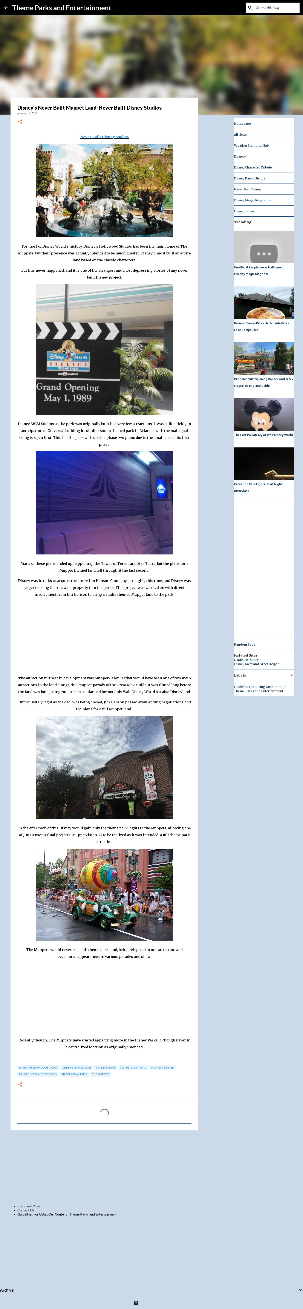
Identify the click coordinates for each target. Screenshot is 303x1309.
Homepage (242, 124)
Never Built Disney (248, 189)
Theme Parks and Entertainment (62, 7)
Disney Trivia (244, 211)
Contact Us (25, 1210)
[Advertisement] (104, 1167)
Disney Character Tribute (253, 167)
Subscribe (126, 7)
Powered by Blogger (151, 1303)
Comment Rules (29, 1206)
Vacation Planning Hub (251, 145)
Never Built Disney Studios (104, 137)
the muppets (100, 1074)
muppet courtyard (133, 1067)
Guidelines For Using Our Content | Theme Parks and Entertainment (66, 1214)
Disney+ (240, 156)
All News (240, 134)
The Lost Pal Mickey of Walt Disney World (263, 435)
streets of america (74, 1074)
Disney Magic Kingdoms (252, 200)
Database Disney (246, 660)
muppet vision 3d (162, 1067)
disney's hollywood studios (38, 1067)
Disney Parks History (250, 178)
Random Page (244, 644)
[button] (20, 122)
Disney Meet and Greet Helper (256, 664)
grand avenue (105, 1067)
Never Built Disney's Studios (38, 1074)
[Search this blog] (277, 8)
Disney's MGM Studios (77, 1067)
